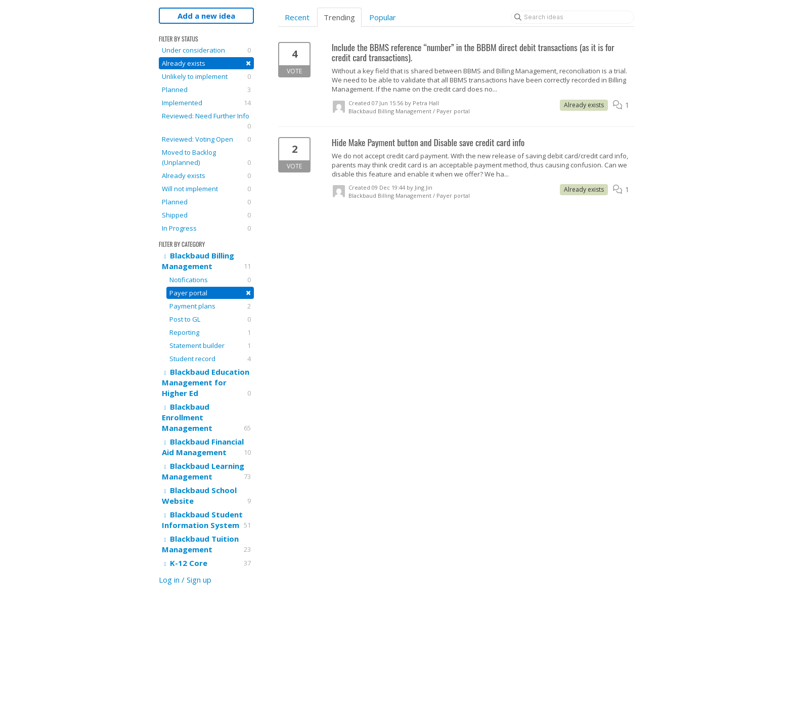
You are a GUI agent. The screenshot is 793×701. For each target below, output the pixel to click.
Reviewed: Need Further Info (206, 121)
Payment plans (210, 306)
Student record (210, 359)
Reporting (210, 332)
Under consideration (206, 50)
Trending (339, 17)
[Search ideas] (572, 17)
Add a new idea (206, 16)
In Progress (206, 228)
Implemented (206, 103)
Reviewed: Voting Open (206, 139)
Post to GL (210, 319)
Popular (382, 17)
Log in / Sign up (185, 580)
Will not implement (206, 189)
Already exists (206, 63)
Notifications (210, 280)
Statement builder (210, 345)
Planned (206, 89)
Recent (297, 17)
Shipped (206, 215)
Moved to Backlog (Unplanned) (206, 157)
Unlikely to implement (206, 76)
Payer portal (210, 292)
